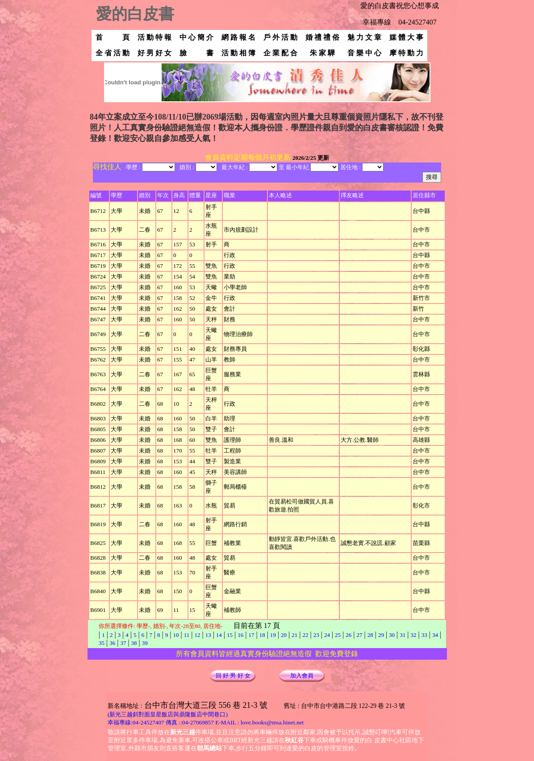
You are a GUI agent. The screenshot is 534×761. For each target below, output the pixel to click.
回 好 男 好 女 (233, 675)
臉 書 (196, 53)
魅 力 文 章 (364, 37)
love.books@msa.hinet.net (272, 722)
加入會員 (301, 675)
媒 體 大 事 (406, 37)
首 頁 (112, 37)
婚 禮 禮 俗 (322, 37)
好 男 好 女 (154, 53)
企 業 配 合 (280, 53)
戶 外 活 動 (280, 37)
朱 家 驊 (326, 53)
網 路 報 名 (238, 37)
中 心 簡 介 (196, 37)
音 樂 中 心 (364, 53)
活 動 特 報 (154, 37)
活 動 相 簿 (238, 53)
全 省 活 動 (112, 53)
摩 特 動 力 (406, 53)
